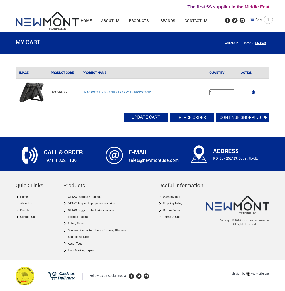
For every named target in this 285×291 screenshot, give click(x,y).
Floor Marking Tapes (81, 250)
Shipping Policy (172, 203)
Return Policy (171, 210)
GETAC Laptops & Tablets (84, 197)
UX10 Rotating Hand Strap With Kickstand (117, 92)
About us (110, 20)
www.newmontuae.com (255, 220)
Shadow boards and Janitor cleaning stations (97, 230)
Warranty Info (171, 197)
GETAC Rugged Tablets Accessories (91, 210)
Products (140, 20)
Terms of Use (171, 217)
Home (86, 20)
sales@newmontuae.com (153, 160)
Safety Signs (76, 223)
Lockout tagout (78, 217)
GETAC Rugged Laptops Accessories (91, 203)
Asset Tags (75, 243)
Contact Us (196, 20)
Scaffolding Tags (78, 237)
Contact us (27, 217)
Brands (167, 20)
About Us (26, 203)
